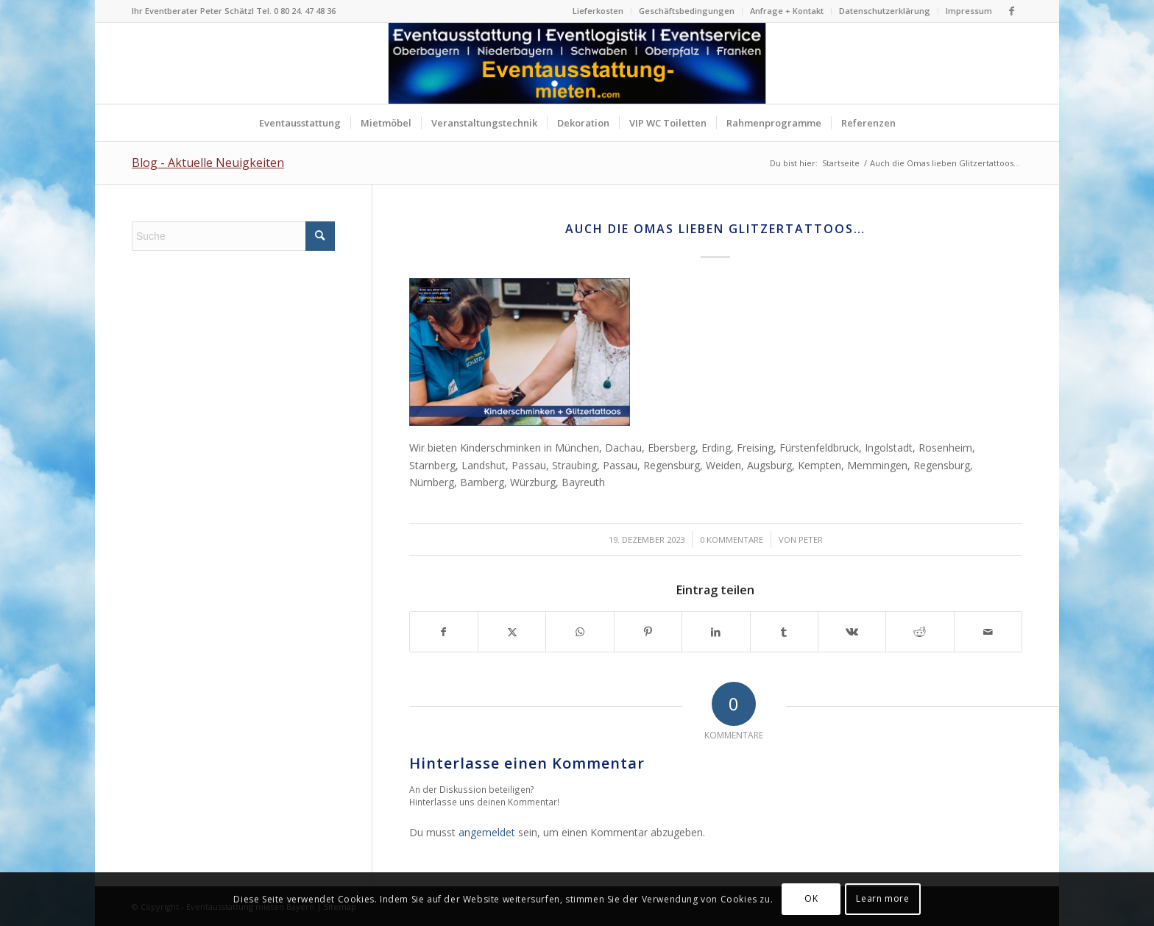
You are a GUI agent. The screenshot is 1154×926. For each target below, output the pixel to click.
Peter (811, 539)
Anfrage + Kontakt (787, 10)
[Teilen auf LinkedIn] (715, 632)
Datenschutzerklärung (884, 10)
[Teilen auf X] (511, 632)
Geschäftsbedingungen (686, 10)
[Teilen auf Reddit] (919, 632)
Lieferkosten (598, 10)
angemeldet (487, 832)
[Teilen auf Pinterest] (648, 632)
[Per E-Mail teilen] (988, 632)
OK (811, 898)
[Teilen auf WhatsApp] (579, 632)
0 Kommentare (731, 539)
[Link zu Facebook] (1011, 11)
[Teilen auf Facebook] (444, 632)
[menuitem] (598, 11)
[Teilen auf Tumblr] (784, 632)
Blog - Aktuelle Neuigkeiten (208, 162)
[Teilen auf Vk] (851, 632)
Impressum (969, 10)
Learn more (882, 898)
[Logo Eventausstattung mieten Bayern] (577, 63)
